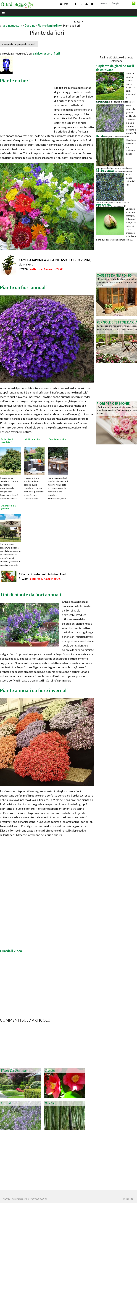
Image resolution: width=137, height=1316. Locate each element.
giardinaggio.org (11, 25)
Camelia (50, 1070)
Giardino (29, 25)
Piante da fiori (15, 80)
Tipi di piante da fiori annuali (30, 594)
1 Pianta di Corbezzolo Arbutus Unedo (43, 574)
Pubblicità (128, 1199)
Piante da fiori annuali (23, 287)
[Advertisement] (36, 21)
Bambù (49, 1103)
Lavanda (7, 1103)
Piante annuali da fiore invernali (34, 690)
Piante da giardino (49, 25)
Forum (64, 4)
